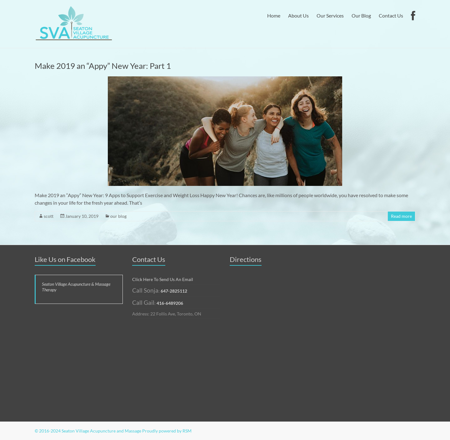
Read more (401, 216)
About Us (298, 15)
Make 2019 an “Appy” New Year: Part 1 (103, 66)
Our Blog (361, 15)
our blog (118, 216)
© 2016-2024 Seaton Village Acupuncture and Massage (88, 430)
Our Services (330, 15)
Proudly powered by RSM (167, 430)
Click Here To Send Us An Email (162, 279)
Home (273, 15)
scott (48, 216)
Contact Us (391, 15)
